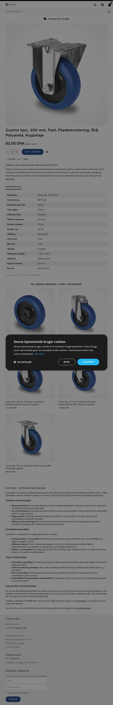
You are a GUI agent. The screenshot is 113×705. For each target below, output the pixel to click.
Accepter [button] (88, 361)
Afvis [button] (67, 361)
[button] (22, 362)
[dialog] (56, 352)
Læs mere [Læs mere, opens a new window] (39, 353)
